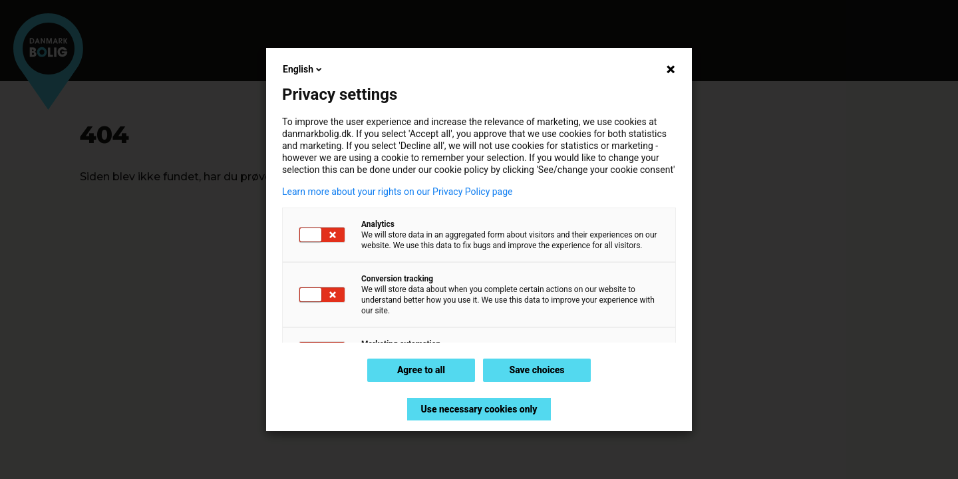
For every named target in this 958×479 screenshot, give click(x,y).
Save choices (536, 370)
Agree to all (421, 370)
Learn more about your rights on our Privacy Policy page (397, 191)
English (303, 69)
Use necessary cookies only (478, 409)
